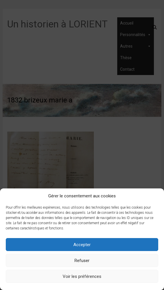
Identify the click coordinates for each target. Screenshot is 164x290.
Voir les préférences (82, 276)
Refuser (82, 260)
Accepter (82, 244)
